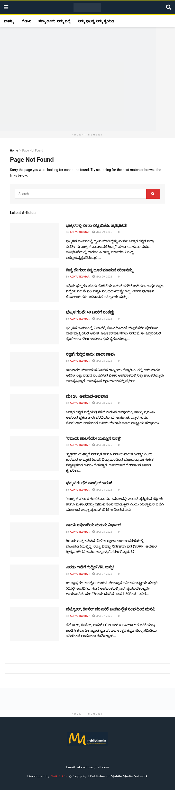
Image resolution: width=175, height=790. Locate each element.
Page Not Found (32, 150)
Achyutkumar (80, 232)
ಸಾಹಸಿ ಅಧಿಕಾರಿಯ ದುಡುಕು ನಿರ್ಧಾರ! (93, 525)
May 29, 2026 (102, 232)
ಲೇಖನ (26, 21)
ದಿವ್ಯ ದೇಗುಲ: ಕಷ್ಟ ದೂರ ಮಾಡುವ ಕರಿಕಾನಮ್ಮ (99, 270)
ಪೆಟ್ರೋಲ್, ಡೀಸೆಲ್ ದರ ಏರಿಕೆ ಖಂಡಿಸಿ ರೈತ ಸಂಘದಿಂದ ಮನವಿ (110, 609)
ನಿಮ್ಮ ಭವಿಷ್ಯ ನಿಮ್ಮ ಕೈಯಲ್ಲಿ (96, 21)
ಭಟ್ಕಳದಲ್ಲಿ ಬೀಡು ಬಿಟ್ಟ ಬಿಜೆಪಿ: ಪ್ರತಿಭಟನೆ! (96, 225)
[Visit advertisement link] (87, 79)
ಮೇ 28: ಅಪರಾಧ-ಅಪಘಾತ (87, 396)
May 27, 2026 (102, 573)
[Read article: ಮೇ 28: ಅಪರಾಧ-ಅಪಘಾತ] (34, 411)
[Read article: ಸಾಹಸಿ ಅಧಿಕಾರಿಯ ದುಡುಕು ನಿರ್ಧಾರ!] (34, 539)
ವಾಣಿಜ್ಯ (9, 21)
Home (14, 150)
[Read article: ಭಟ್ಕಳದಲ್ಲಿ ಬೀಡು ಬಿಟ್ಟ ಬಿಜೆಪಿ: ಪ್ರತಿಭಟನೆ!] (34, 240)
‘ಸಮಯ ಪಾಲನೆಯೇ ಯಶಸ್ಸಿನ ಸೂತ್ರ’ (93, 438)
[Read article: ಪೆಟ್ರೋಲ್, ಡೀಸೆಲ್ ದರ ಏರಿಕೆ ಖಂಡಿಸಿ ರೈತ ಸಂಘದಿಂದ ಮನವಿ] (34, 624)
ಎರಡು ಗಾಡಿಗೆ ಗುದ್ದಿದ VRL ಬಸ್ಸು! (90, 567)
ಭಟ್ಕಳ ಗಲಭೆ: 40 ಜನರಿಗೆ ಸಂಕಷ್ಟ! (90, 312)
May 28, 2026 (102, 318)
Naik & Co (59, 776)
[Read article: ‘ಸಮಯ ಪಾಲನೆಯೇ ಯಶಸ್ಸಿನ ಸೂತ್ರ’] (34, 453)
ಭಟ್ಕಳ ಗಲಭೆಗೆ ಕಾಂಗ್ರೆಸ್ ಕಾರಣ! (89, 483)
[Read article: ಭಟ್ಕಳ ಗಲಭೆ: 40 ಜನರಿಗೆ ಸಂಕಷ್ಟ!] (34, 327)
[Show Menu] (6, 7)
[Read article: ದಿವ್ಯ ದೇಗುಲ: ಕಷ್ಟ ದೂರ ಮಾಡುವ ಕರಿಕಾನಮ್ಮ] (34, 285)
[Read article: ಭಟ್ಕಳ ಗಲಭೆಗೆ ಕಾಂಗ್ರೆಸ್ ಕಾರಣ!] (34, 497)
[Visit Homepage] (87, 7)
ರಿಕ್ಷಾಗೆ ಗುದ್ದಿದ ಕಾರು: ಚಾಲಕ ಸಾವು (90, 354)
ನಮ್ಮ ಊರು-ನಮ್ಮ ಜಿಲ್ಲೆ (54, 21)
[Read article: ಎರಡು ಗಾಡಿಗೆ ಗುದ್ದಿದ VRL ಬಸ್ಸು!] (34, 582)
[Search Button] (168, 7)
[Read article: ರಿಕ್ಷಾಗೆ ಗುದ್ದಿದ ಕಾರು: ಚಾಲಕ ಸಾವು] (34, 369)
